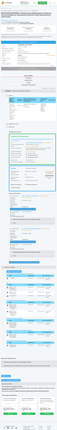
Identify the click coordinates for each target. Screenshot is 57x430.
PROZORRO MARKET (26, 427)
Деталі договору (15, 187)
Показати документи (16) (17, 249)
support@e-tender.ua (25, 3)
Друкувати (6, 376)
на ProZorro (21, 22)
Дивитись (10, 413)
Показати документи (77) (17, 216)
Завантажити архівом (14, 271)
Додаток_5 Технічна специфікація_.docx (12, 336)
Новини (40, 427)
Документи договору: (16, 184)
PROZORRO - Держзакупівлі (28, 426)
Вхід (34, 3)
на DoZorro (27, 22)
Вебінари (49, 427)
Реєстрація (42, 3)
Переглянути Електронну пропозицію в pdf (23, 209)
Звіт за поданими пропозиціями (10, 380)
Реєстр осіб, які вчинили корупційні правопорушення (28, 69)
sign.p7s (13, 278)
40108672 (20, 55)
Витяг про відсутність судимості (28, 67)
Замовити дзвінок (24, 4)
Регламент (49, 426)
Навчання (41, 426)
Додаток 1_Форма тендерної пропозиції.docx (12, 288)
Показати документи (32, 155)
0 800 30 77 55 (23, 2)
